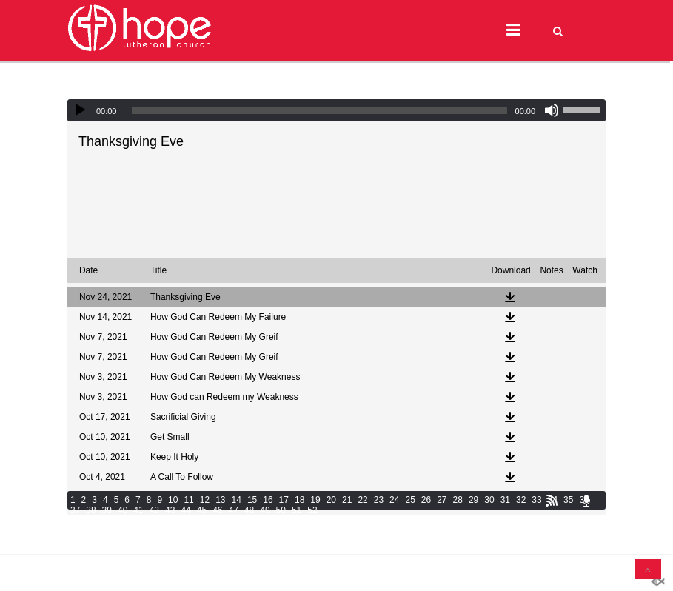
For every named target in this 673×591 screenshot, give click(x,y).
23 (379, 500)
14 (236, 500)
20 (331, 500)
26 (426, 500)
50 (281, 510)
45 (202, 510)
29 (473, 500)
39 (107, 510)
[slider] (319, 110)
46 (217, 510)
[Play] (80, 110)
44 (185, 510)
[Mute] (551, 110)
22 (362, 500)
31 (505, 500)
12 (205, 500)
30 (489, 500)
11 (188, 500)
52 (312, 510)
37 (75, 510)
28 (458, 500)
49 (264, 510)
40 (122, 510)
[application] (336, 110)
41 (138, 510)
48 (249, 510)
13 (220, 500)
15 (252, 500)
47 (233, 510)
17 (284, 500)
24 (394, 500)
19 (315, 500)
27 (441, 500)
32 (521, 500)
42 (154, 510)
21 (347, 500)
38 (91, 510)
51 (296, 510)
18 (299, 500)
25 (410, 500)
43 (170, 510)
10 (173, 500)
